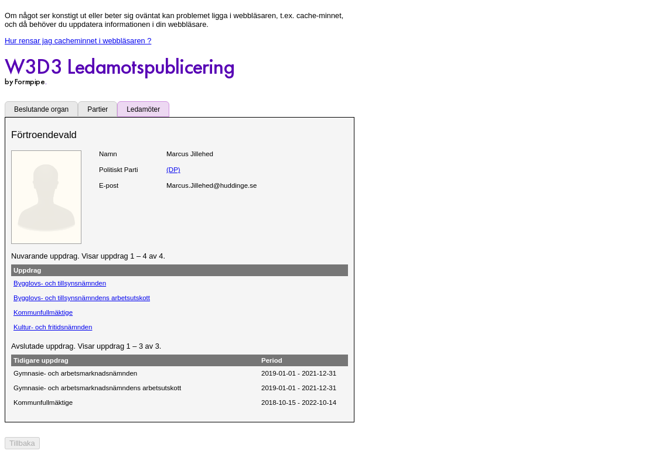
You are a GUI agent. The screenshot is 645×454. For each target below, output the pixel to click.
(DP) (173, 169)
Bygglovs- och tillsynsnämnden (59, 283)
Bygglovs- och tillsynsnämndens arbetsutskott (81, 297)
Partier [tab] (97, 109)
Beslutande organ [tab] (41, 109)
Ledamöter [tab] (143, 109)
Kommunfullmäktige (43, 312)
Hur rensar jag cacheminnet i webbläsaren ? (78, 40)
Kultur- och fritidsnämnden (52, 327)
